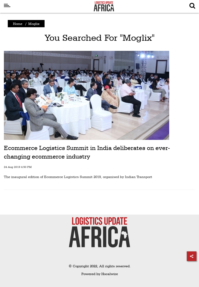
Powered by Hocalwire (99, 274)
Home (17, 24)
